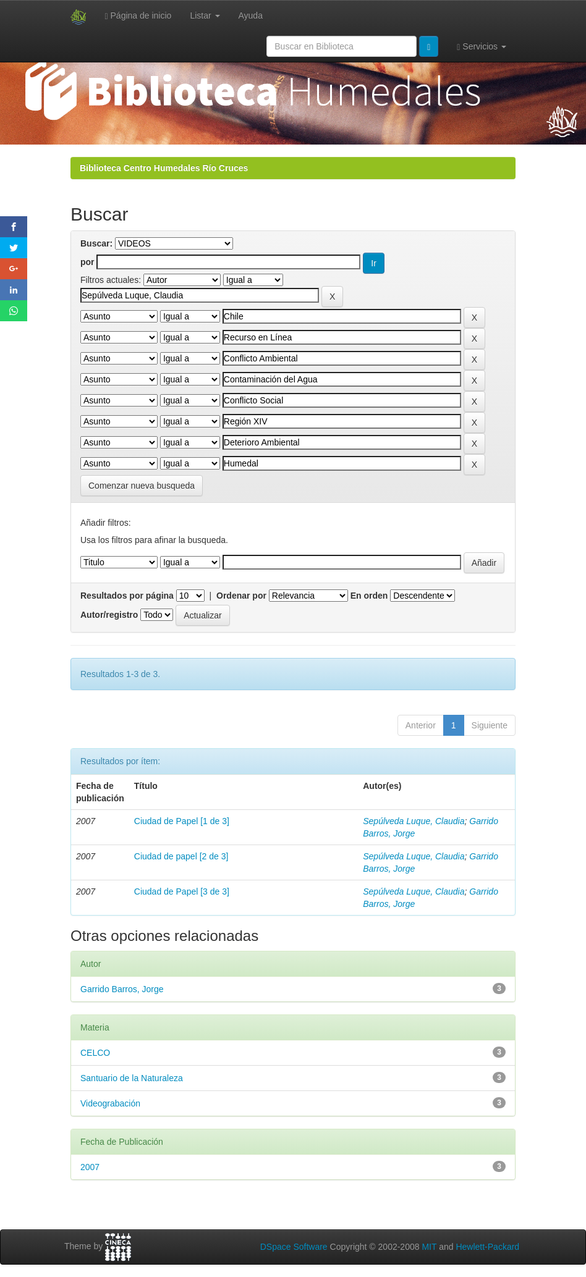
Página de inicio (138, 16)
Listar (204, 15)
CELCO (95, 1053)
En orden (369, 596)
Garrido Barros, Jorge (122, 989)
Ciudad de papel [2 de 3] (181, 856)
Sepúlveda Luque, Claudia (413, 821)
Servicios (481, 46)
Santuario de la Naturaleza (131, 1078)
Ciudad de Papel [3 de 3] (181, 891)
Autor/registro (109, 615)
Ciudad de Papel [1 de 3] (181, 821)
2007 (90, 1167)
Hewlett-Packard (487, 1247)
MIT (429, 1247)
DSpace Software (294, 1247)
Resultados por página (127, 596)
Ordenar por (241, 596)
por (87, 262)
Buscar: (96, 243)
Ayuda (251, 15)
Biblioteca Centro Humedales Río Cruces (164, 168)
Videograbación (110, 1103)
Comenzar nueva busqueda (141, 486)
